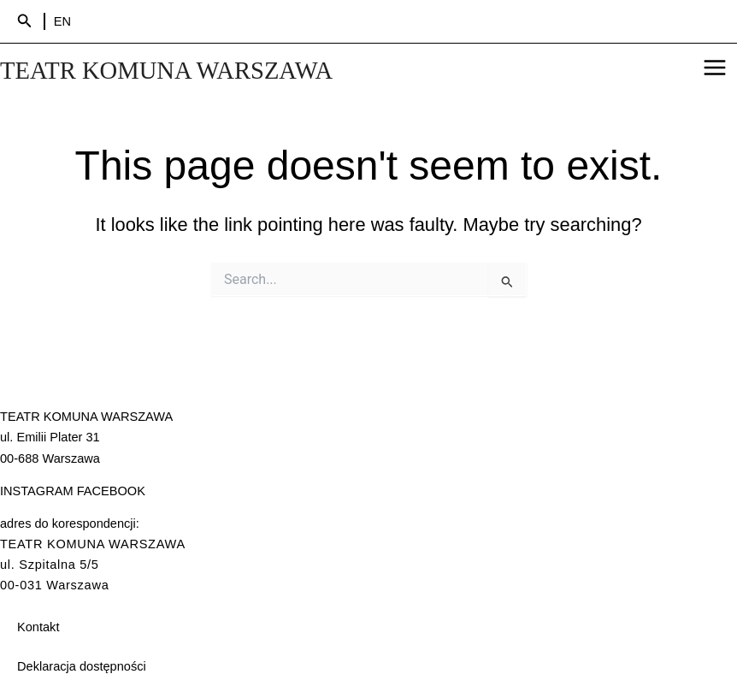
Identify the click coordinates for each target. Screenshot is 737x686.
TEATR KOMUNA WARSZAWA (169, 71)
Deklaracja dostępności (81, 666)
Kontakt (38, 627)
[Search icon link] (24, 21)
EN (62, 21)
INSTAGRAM (37, 491)
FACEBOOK (111, 491)
